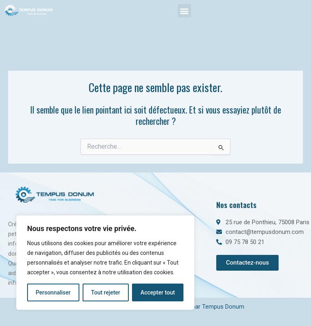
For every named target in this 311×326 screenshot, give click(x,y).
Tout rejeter (105, 292)
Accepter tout (158, 292)
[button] (184, 10)
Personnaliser (53, 292)
